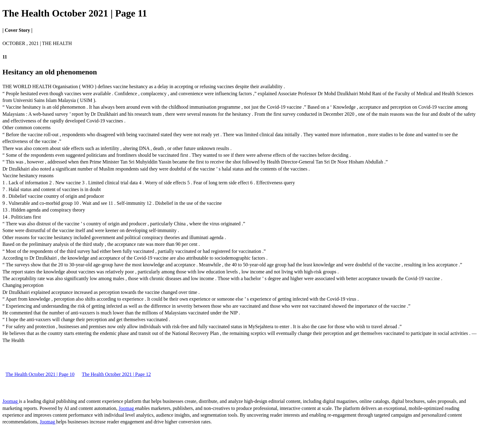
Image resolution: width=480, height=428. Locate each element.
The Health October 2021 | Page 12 (116, 374)
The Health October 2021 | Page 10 (40, 374)
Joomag (10, 401)
